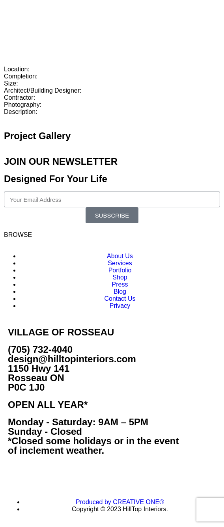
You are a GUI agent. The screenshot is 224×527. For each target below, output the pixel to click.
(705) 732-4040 (40, 349)
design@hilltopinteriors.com (72, 359)
